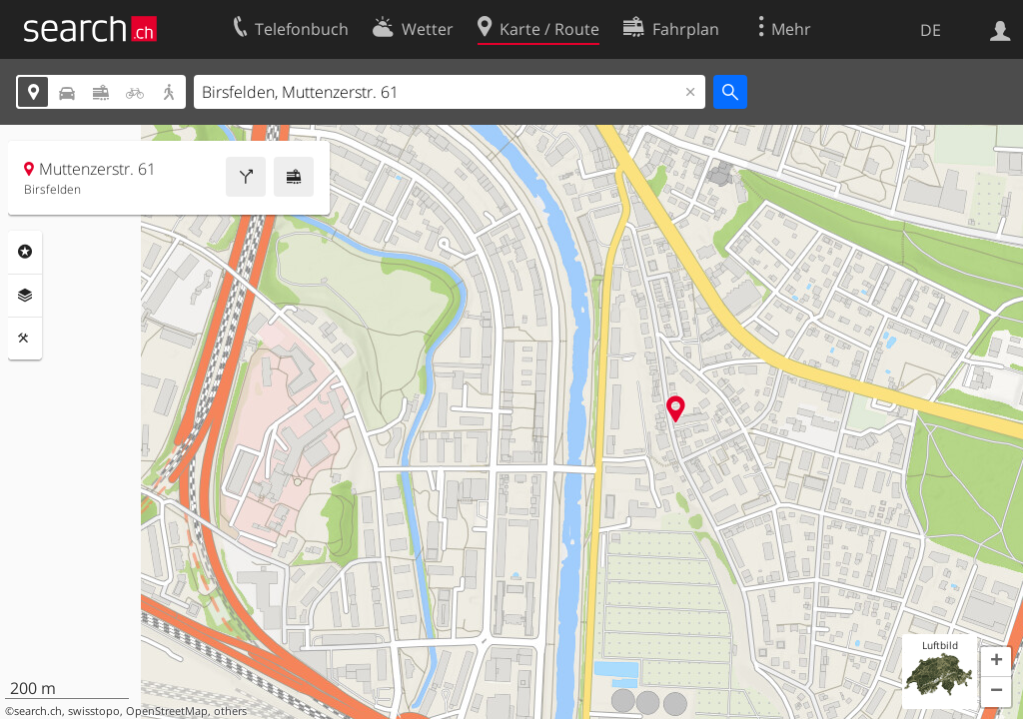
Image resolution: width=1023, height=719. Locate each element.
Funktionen (25, 339)
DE (930, 30)
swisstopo (94, 711)
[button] (996, 662)
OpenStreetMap (167, 711)
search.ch (38, 711)
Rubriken (25, 252)
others (230, 711)
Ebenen (25, 296)
